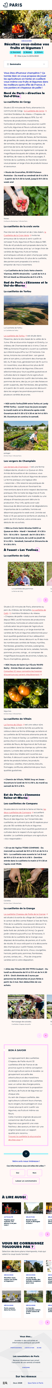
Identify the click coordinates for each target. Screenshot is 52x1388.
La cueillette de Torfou (14, 336)
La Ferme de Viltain (13, 724)
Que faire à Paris (35, 1383)
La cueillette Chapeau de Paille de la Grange (25, 914)
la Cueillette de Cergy (34, 111)
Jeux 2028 (17, 1383)
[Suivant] (45, 600)
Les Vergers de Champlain (16, 467)
